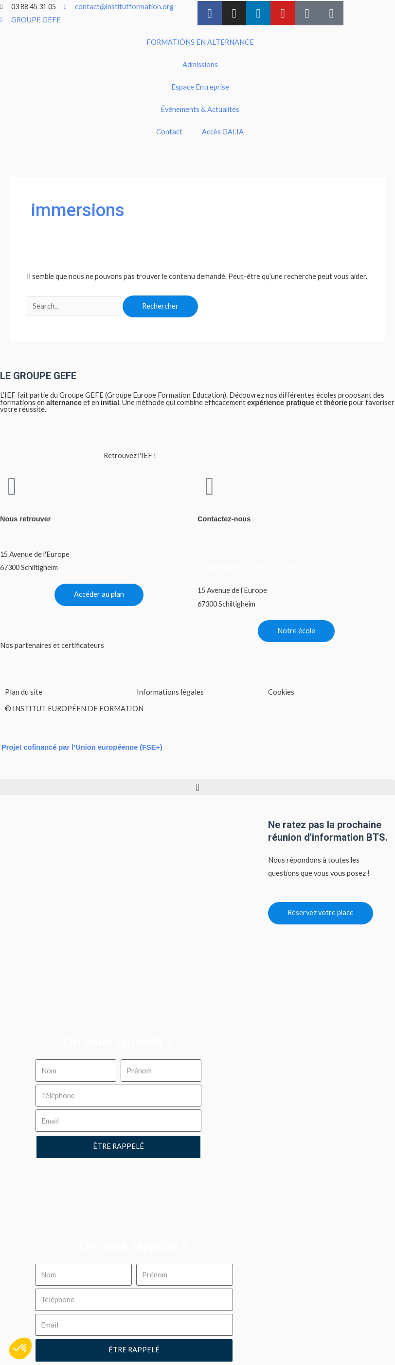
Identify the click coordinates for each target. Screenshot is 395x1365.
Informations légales (170, 691)
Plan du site (23, 691)
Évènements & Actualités (200, 109)
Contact (169, 132)
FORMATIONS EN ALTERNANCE (200, 42)
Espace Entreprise (200, 87)
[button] (197, 787)
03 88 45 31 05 (220, 554)
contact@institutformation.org (247, 567)
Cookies (281, 691)
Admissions (200, 64)
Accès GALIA (223, 132)
